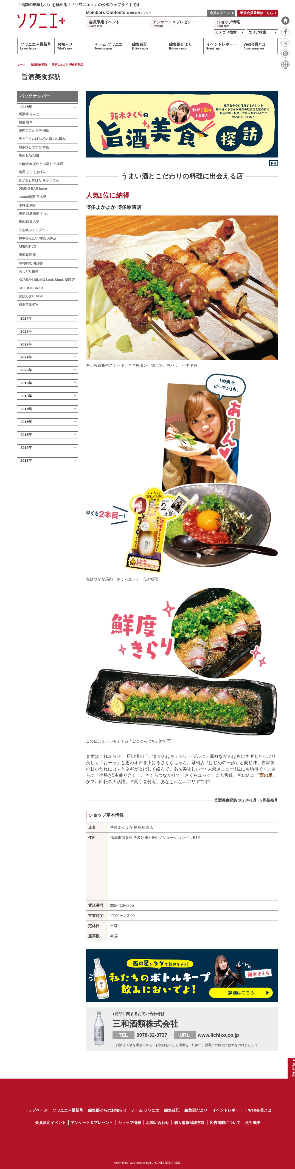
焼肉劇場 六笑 (29, 222)
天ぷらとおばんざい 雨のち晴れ (42, 139)
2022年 (26, 344)
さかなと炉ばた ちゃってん (39, 180)
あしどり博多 (28, 271)
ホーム (21, 64)
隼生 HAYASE (29, 155)
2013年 (26, 460)
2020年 (26, 370)
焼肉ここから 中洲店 (34, 130)
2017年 (26, 409)
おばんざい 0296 (31, 296)
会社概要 (253, 1122)
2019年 (26, 383)
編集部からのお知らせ (107, 1110)
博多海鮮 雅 (27, 255)
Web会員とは (254, 46)
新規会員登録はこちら (256, 13)
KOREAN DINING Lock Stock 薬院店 (47, 280)
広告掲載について (225, 1122)
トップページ (35, 1110)
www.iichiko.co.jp (218, 1035)
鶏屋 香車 (26, 122)
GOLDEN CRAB (31, 288)
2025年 (26, 107)
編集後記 (140, 46)
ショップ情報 (228, 23)
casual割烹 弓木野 (32, 197)
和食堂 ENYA (28, 304)
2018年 (26, 396)
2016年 (26, 422)
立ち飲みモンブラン (33, 230)
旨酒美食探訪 (38, 64)
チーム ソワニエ (109, 46)
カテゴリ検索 (226, 32)
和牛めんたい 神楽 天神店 (38, 238)
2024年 (26, 318)
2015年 (26, 435)
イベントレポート (221, 46)
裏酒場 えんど (29, 114)
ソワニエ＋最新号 (35, 46)
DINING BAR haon (33, 188)
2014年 (26, 448)
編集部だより (180, 46)
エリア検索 (257, 32)
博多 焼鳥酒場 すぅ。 (34, 213)
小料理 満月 (27, 205)
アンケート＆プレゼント (174, 23)
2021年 (26, 357)
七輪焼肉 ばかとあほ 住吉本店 (41, 164)
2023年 (26, 331)
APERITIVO (27, 246)
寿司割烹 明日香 (31, 263)
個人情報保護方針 (189, 1122)
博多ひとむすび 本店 (34, 147)
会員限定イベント (104, 23)
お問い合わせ (157, 1122)
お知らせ (65, 46)
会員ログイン (220, 13)
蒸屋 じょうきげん (32, 172)
